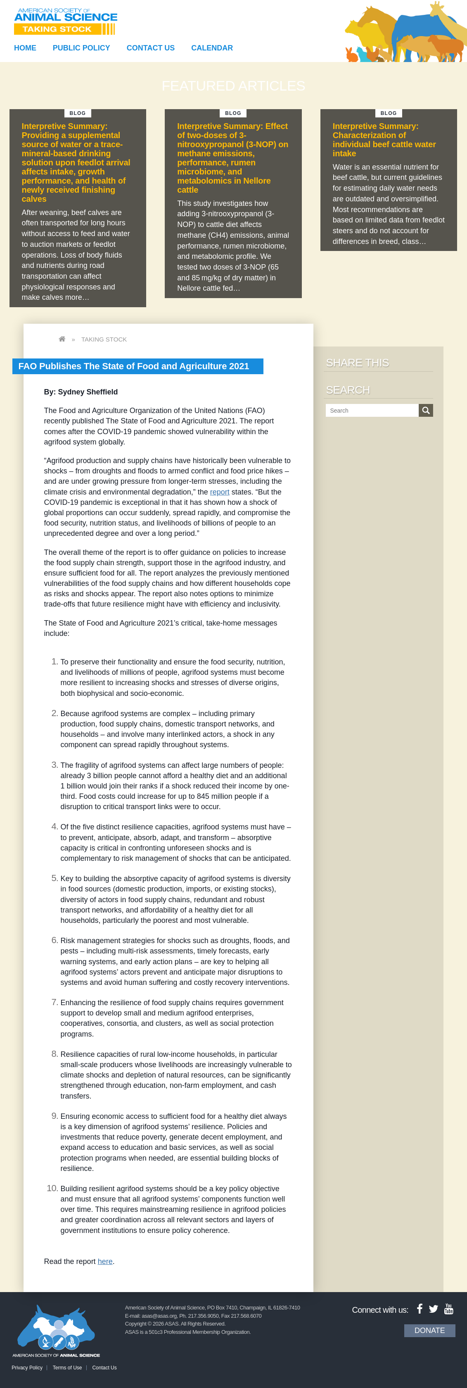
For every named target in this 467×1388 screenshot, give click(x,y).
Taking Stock (104, 339)
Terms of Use (67, 1368)
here (105, 1261)
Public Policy (81, 48)
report (220, 492)
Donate (430, 1330)
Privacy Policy (27, 1368)
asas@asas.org (159, 1316)
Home (25, 48)
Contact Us (151, 48)
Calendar (212, 48)
